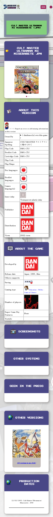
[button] (26, 96)
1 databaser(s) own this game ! (33, 136)
